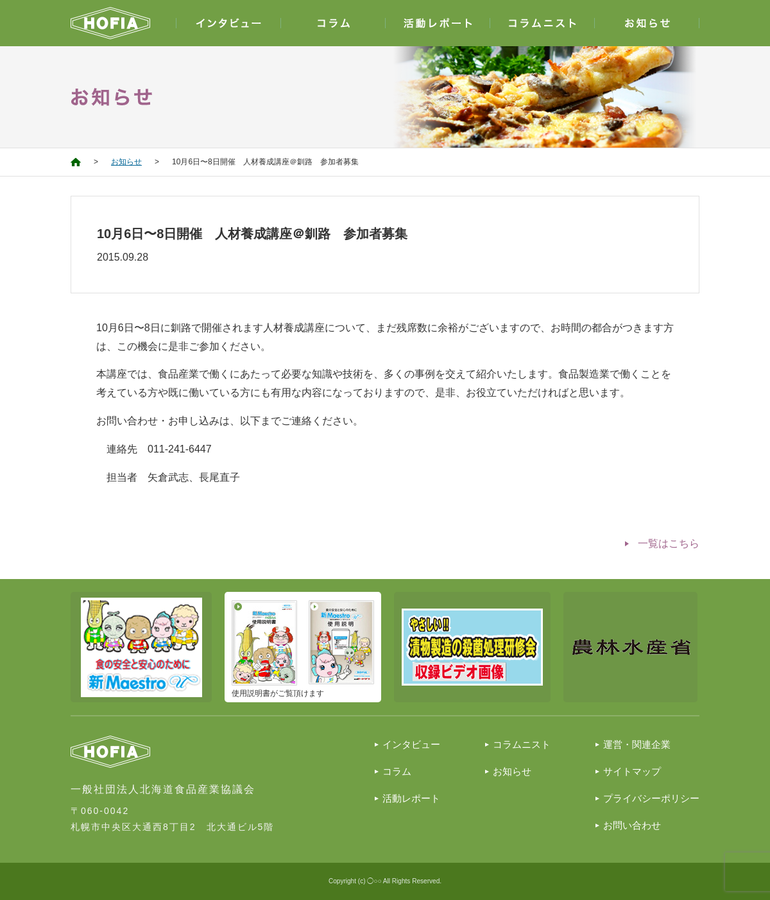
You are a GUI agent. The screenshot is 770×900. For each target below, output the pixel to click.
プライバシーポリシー (651, 798)
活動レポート (411, 798)
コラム (396, 771)
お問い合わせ (632, 825)
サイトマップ (632, 771)
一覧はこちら (668, 543)
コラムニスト (522, 744)
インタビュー (411, 744)
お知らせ (126, 161)
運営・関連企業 (637, 744)
